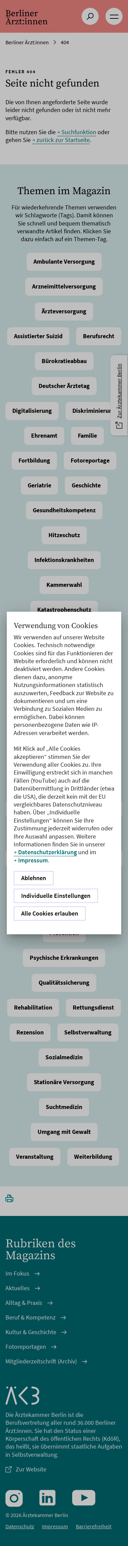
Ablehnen (33, 878)
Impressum (33, 860)
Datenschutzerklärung (47, 852)
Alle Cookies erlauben (49, 913)
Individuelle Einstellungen (55, 896)
